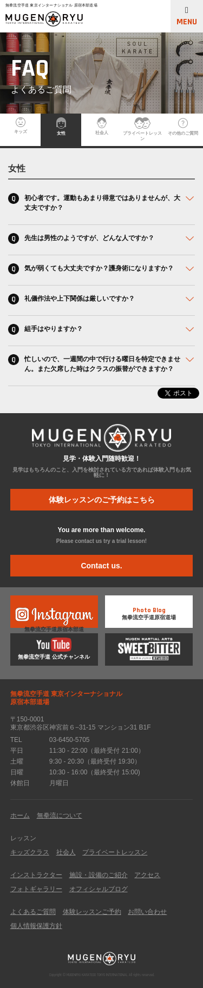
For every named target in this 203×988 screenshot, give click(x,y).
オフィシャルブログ (98, 889)
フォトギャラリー (36, 889)
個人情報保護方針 (36, 926)
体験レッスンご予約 (92, 912)
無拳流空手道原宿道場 (149, 610)
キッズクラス (29, 852)
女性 (61, 126)
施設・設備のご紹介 (98, 875)
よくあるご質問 (33, 912)
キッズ (20, 125)
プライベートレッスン (142, 129)
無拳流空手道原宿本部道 (54, 616)
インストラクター (36, 875)
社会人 (101, 126)
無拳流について (59, 815)
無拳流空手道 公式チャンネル (54, 649)
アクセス (147, 875)
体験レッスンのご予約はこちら (102, 499)
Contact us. (101, 565)
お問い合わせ (147, 912)
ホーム (20, 815)
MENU (186, 17)
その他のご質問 (183, 126)
